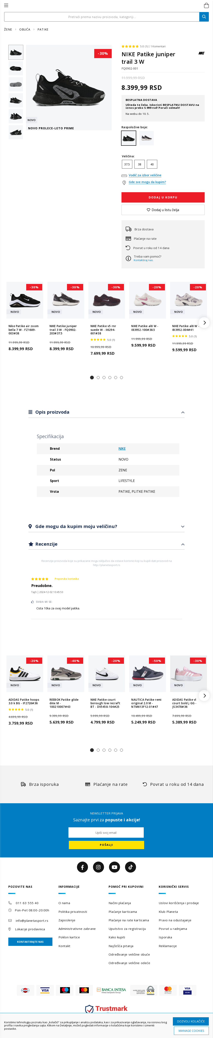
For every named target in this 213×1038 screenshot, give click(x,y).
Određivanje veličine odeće (129, 963)
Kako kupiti (117, 937)
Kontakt (64, 946)
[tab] (106, 412)
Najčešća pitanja (121, 946)
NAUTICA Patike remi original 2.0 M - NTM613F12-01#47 (146, 703)
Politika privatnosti (72, 912)
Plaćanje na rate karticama (129, 920)
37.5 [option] (127, 164)
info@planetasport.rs (32, 920)
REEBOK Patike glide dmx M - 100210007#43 (64, 703)
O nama (64, 903)
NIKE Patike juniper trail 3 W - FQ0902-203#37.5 (63, 329)
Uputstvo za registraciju (127, 929)
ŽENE (8, 29)
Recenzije (45, 544)
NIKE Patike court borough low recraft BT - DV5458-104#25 (105, 703)
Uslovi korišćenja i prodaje (179, 903)
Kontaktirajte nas (30, 942)
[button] (92, 377)
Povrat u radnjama (173, 929)
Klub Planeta (168, 912)
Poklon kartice (69, 937)
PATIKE (42, 29)
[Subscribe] (106, 845)
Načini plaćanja (120, 903)
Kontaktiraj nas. (144, 260)
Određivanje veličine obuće (129, 954)
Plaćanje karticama (123, 912)
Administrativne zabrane (77, 929)
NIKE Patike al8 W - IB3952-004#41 (185, 327)
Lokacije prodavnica (30, 929)
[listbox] (163, 165)
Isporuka (165, 937)
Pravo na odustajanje (175, 920)
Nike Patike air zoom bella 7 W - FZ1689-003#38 (23, 329)
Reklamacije (168, 946)
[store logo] (102, 6)
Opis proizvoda (51, 412)
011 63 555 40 (27, 903)
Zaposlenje (67, 920)
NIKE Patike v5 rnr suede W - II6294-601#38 (103, 329)
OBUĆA (25, 29)
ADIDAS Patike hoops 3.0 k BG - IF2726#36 (24, 701)
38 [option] (139, 164)
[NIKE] (201, 55)
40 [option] (152, 164)
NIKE (122, 448)
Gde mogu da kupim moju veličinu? (75, 526)
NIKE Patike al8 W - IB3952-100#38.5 (144, 327)
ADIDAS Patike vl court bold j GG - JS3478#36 (184, 703)
